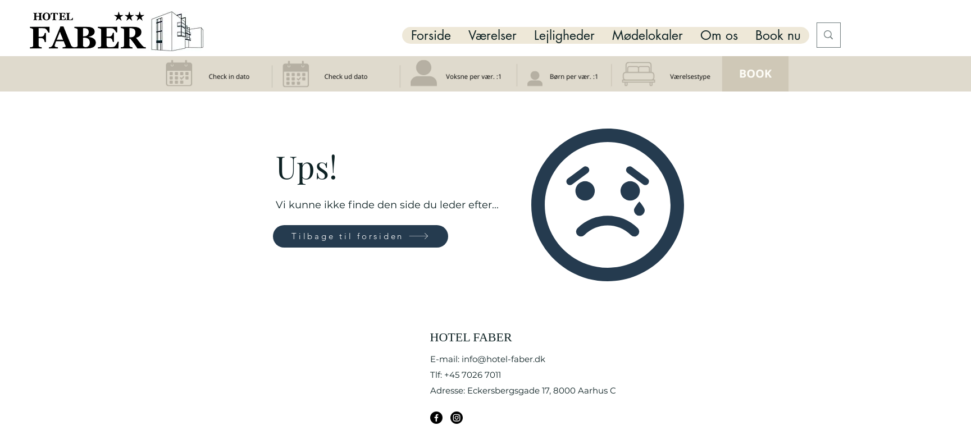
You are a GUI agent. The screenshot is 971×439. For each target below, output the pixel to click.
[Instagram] (456, 417)
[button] (492, 35)
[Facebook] (436, 417)
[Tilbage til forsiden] (360, 236)
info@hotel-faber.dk (503, 359)
